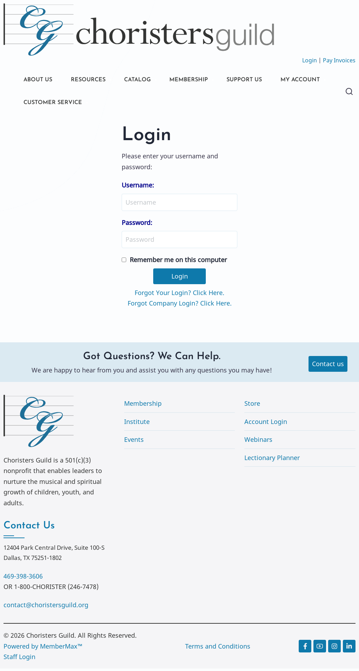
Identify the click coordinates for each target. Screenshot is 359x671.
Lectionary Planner (272, 460)
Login (309, 60)
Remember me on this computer (178, 262)
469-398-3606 (23, 578)
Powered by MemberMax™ (43, 648)
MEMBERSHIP (203, 80)
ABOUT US (39, 80)
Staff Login (19, 659)
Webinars (258, 442)
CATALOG (147, 80)
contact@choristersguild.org (46, 607)
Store (252, 406)
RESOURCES (94, 80)
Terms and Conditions (217, 648)
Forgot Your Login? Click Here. (179, 294)
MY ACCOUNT (45, 104)
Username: (138, 187)
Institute (137, 423)
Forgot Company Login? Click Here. (180, 305)
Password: (137, 224)
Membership (143, 406)
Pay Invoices (339, 60)
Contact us (328, 366)
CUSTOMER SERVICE (119, 104)
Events (134, 442)
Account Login (265, 423)
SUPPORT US (263, 80)
